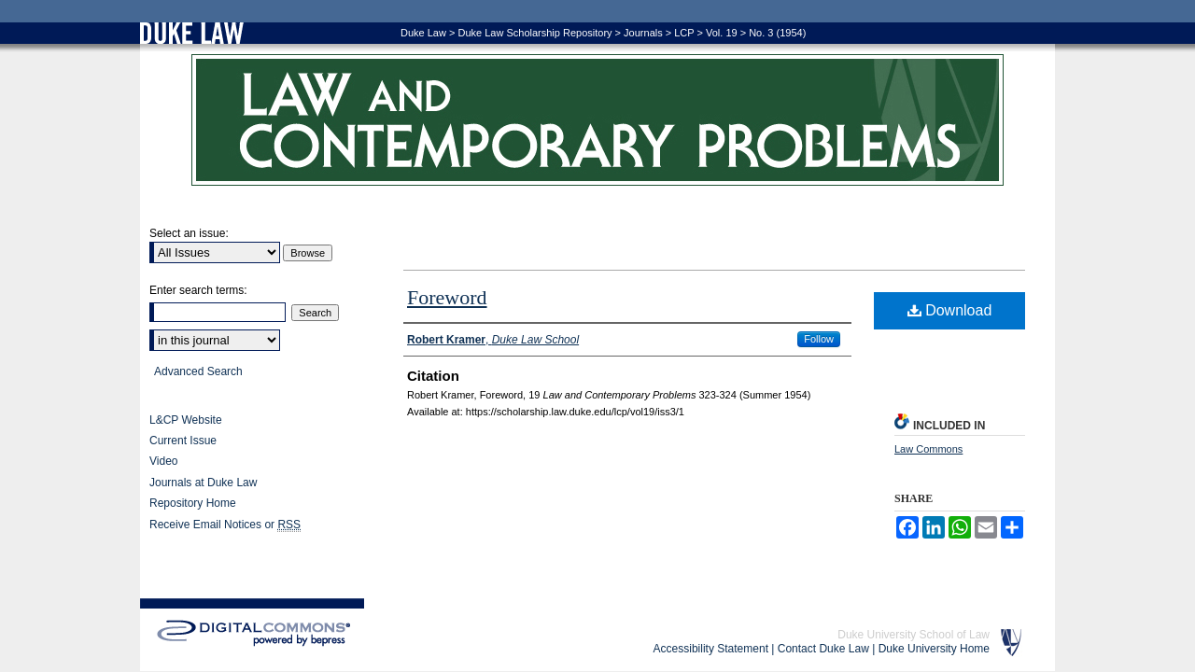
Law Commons (928, 449)
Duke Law (423, 32)
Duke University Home (934, 648)
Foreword (447, 297)
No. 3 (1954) (777, 32)
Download (949, 310)
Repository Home (192, 503)
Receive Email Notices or (225, 525)
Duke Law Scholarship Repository (534, 32)
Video (163, 461)
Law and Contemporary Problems (597, 120)
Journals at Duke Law (203, 482)
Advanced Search (198, 371)
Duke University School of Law (913, 634)
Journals (643, 32)
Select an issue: (189, 233)
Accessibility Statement (711, 648)
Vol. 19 (722, 32)
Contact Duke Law (823, 648)
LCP (684, 32)
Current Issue (183, 440)
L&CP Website (185, 420)
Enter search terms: (198, 290)
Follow (819, 338)
